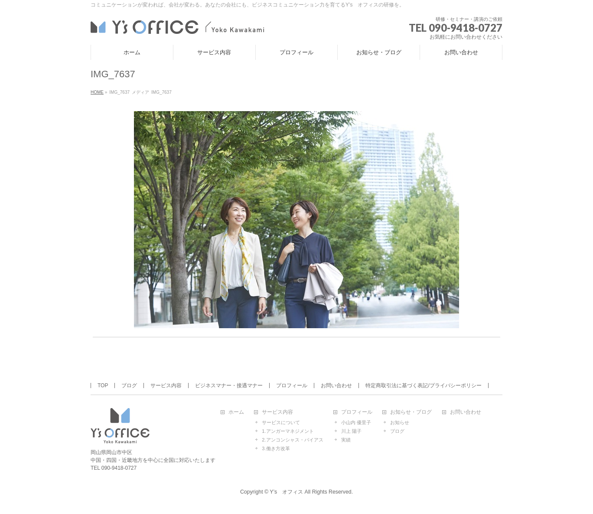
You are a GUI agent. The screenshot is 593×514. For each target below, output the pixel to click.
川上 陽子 (351, 431)
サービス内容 (166, 385)
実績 (346, 439)
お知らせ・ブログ (411, 412)
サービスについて (281, 422)
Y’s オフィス (286, 492)
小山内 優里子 (356, 422)
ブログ (129, 385)
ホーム (236, 412)
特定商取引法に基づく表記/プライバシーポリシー (423, 385)
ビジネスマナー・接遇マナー (229, 385)
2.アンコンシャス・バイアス (292, 439)
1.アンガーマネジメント (287, 431)
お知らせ (399, 422)
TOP (103, 385)
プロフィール (291, 385)
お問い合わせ (336, 385)
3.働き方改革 (276, 448)
